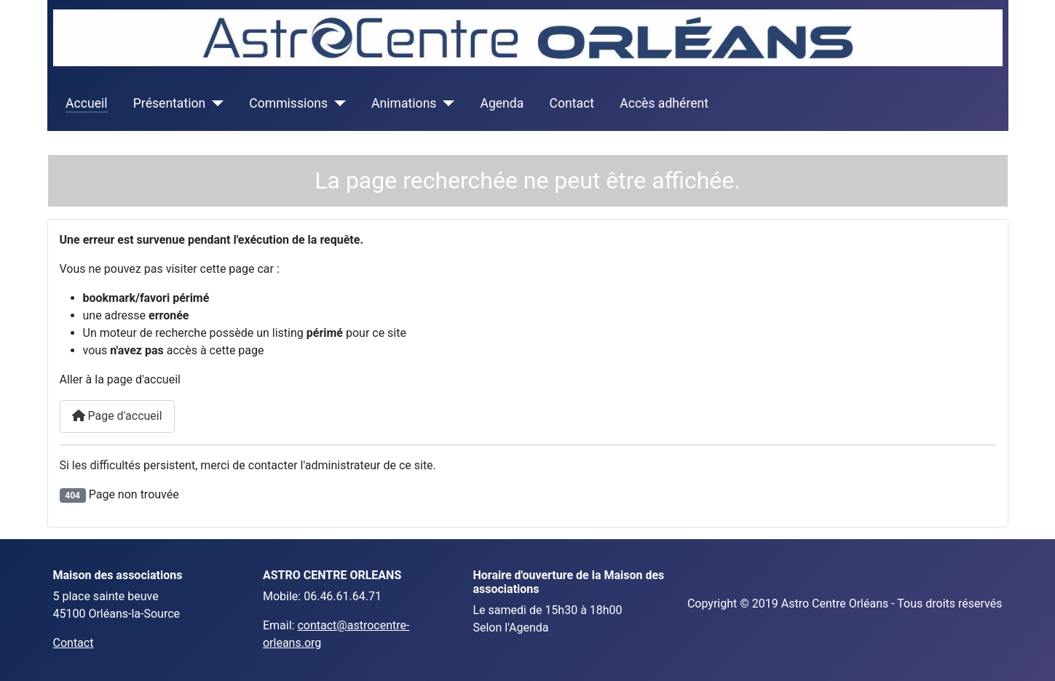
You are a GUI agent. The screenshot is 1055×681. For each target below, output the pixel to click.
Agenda (501, 103)
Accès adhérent (664, 103)
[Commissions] (337, 103)
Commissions (288, 103)
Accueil (86, 103)
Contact (572, 103)
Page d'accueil (117, 416)
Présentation (169, 103)
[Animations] (445, 103)
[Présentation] (214, 103)
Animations (403, 103)
